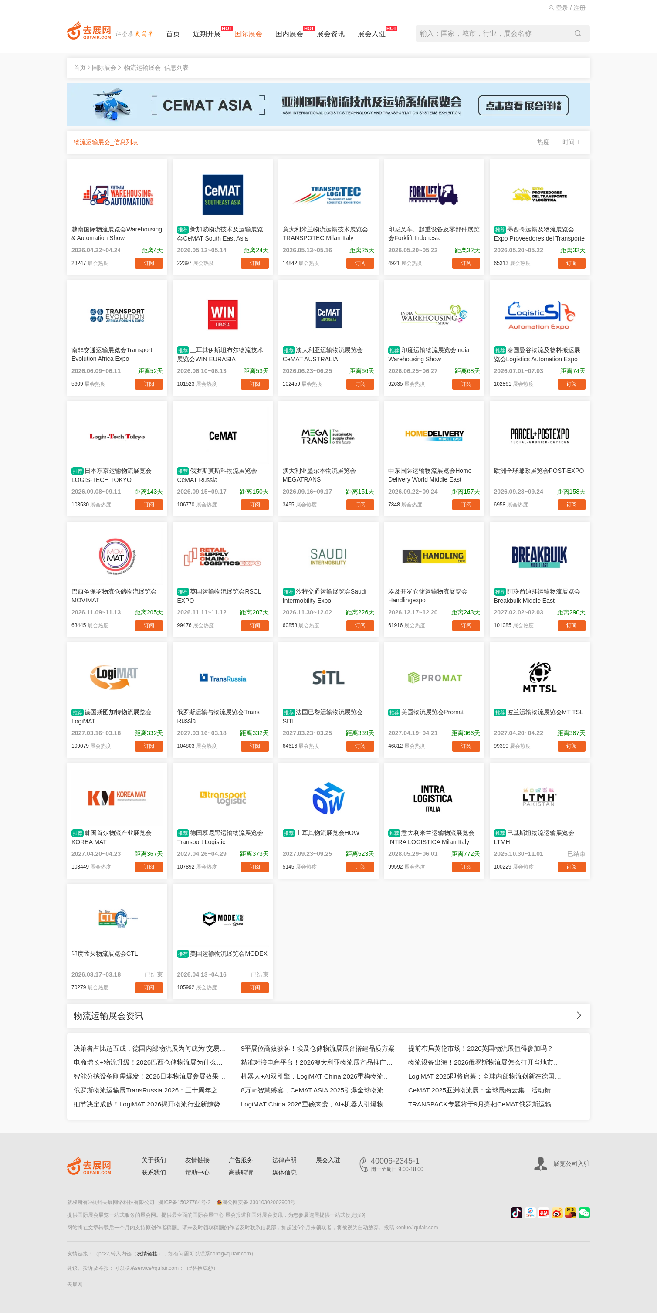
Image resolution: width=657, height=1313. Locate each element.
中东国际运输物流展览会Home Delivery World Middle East (429, 475)
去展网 (75, 1284)
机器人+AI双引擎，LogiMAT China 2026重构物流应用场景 (318, 1076)
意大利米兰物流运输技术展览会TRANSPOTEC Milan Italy (325, 233)
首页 (173, 33)
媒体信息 (284, 1172)
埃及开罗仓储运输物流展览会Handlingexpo (427, 596)
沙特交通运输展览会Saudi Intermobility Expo (324, 596)
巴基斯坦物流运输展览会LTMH (534, 837)
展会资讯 (331, 33)
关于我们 (154, 1160)
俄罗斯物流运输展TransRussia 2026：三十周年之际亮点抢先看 (151, 1090)
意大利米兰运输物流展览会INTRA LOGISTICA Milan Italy (431, 837)
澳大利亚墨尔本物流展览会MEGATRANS (319, 475)
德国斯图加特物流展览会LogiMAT (111, 717)
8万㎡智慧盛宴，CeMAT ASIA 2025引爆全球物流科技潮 (318, 1090)
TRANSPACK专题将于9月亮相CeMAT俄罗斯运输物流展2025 (485, 1104)
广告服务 (241, 1160)
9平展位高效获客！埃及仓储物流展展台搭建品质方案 (318, 1048)
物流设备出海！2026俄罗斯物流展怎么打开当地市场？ (485, 1062)
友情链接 (197, 1160)
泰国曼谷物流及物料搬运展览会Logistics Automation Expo (537, 354)
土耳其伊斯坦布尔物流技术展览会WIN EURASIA (220, 354)
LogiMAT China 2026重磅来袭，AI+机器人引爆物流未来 (318, 1104)
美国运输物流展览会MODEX (222, 954)
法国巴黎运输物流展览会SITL (323, 717)
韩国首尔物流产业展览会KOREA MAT (111, 837)
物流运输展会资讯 (108, 1016)
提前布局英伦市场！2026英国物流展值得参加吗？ (480, 1048)
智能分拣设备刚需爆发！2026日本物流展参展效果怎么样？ (151, 1076)
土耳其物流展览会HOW (321, 833)
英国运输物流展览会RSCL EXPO (219, 596)
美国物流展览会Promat (426, 712)
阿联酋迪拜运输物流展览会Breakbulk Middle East (537, 596)
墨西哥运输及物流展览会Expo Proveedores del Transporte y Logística (539, 234)
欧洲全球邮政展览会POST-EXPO (539, 470)
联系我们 (154, 1172)
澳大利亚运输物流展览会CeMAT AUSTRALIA (323, 354)
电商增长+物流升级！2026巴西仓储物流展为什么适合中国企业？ (151, 1062)
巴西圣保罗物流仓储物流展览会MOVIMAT (114, 596)
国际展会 (248, 33)
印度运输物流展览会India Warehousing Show (428, 354)
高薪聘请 (241, 1172)
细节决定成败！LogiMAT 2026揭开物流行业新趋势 (147, 1104)
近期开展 (207, 31)
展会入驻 (372, 31)
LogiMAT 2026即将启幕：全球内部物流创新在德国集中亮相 (485, 1076)
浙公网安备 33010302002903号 (256, 1202)
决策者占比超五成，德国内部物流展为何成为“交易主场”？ (151, 1048)
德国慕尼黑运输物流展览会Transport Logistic (220, 837)
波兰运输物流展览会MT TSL (538, 712)
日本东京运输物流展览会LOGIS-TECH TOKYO (111, 475)
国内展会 (289, 31)
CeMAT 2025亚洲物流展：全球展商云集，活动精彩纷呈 (485, 1090)
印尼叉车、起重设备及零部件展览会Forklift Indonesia (434, 233)
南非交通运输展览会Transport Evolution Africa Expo (111, 354)
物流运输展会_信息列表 (156, 67)
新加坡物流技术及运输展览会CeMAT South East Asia (220, 234)
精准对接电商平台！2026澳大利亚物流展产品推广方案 (318, 1062)
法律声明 (284, 1160)
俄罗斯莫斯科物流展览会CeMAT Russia (217, 475)
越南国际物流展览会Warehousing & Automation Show (116, 233)
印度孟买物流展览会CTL (104, 953)
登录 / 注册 (567, 7)
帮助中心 (197, 1172)
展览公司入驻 (571, 1163)
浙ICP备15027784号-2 (184, 1202)
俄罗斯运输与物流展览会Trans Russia (218, 716)
